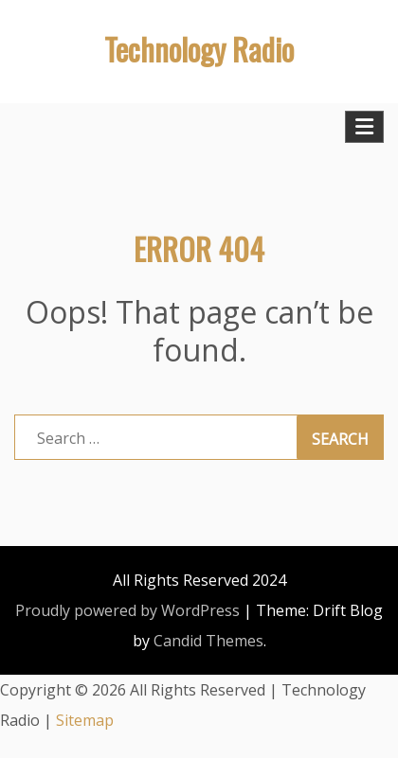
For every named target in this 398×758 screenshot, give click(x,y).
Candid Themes (208, 640)
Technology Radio (199, 48)
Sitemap (85, 720)
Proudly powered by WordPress (127, 610)
